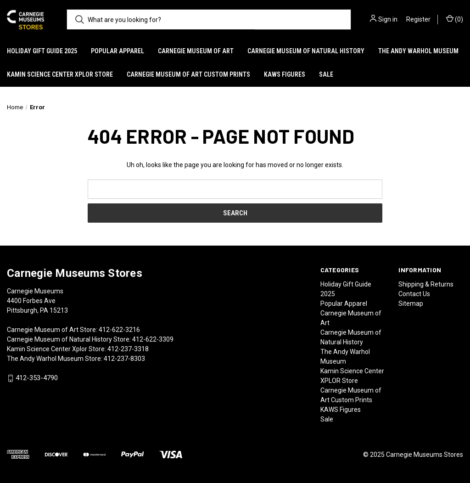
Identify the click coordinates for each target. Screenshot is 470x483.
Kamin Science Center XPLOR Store (60, 74)
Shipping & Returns (425, 284)
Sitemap (410, 303)
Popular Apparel (117, 51)
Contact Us (414, 294)
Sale (326, 74)
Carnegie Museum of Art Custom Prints (188, 74)
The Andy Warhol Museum (418, 51)
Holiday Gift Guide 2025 (42, 51)
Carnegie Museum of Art (196, 51)
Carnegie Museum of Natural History (305, 51)
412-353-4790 (37, 378)
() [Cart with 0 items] (454, 19)
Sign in (387, 19)
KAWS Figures (284, 74)
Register (418, 19)
